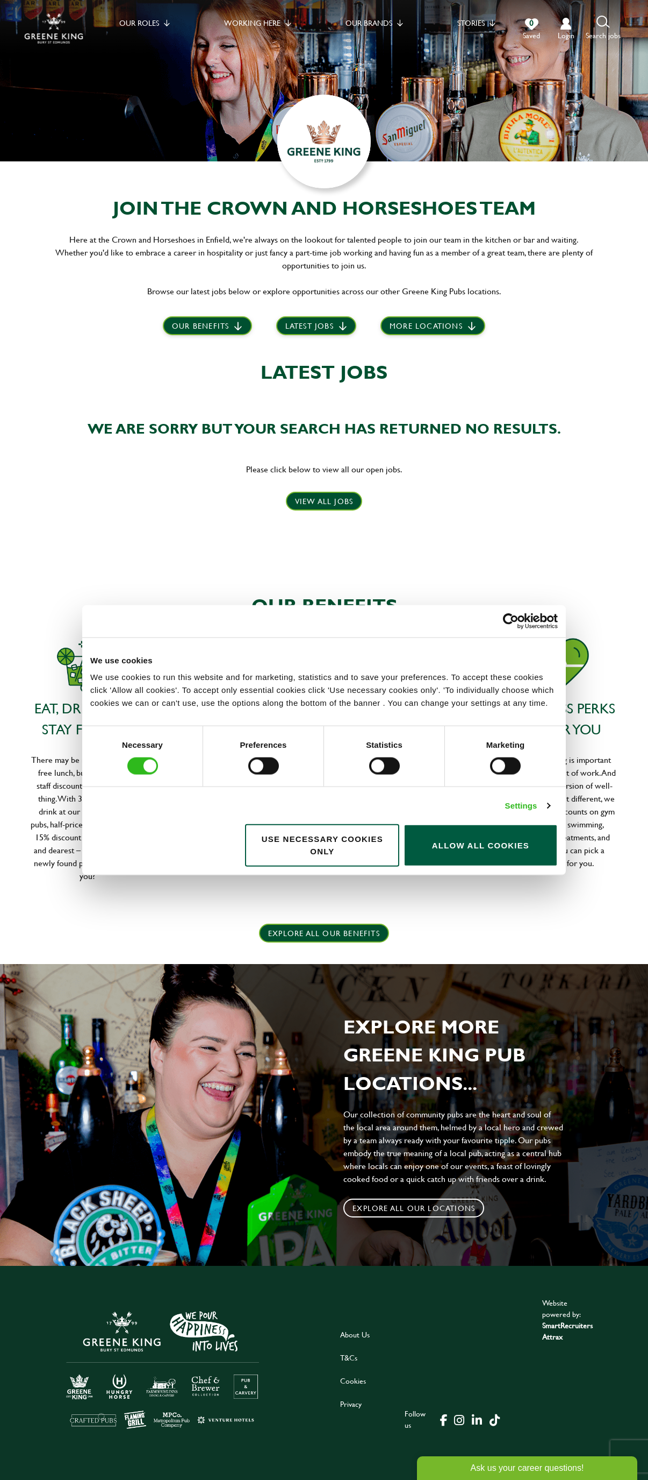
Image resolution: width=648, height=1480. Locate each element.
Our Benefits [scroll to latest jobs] (200, 325)
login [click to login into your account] (566, 35)
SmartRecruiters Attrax (567, 1331)
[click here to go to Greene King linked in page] (476, 1419)
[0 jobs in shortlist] (531, 29)
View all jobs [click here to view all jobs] (324, 501)
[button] (603, 28)
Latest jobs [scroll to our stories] (309, 325)
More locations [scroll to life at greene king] (426, 325)
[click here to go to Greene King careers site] (162, 1369)
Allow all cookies (480, 844)
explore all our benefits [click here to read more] (324, 933)
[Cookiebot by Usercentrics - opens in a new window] (511, 621)
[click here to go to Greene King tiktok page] (494, 1419)
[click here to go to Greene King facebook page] (444, 1419)
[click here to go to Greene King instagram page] (459, 1419)
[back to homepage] (53, 28)
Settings (521, 805)
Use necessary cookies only (322, 845)
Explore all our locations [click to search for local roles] (413, 1208)
